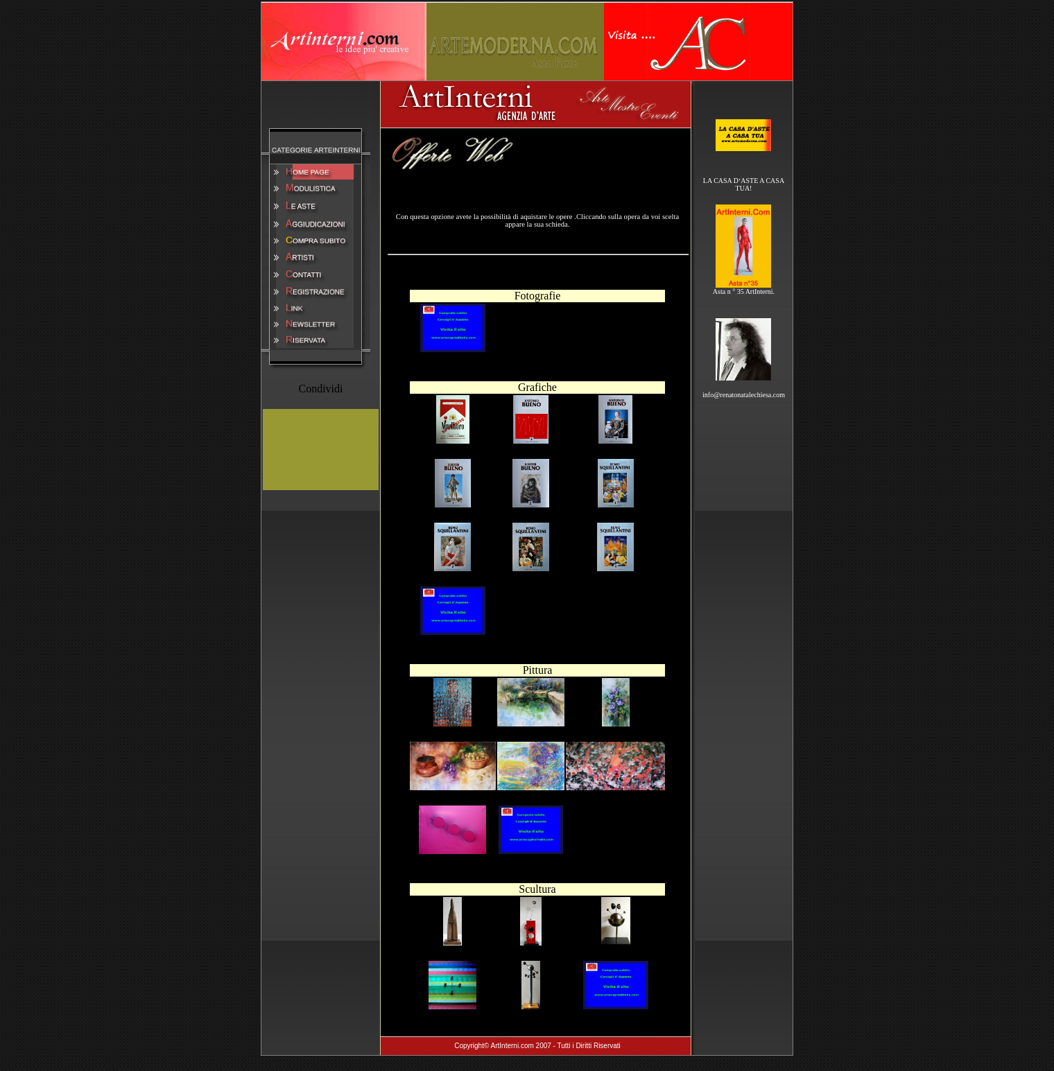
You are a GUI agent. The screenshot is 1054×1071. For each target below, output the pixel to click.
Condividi (320, 388)
